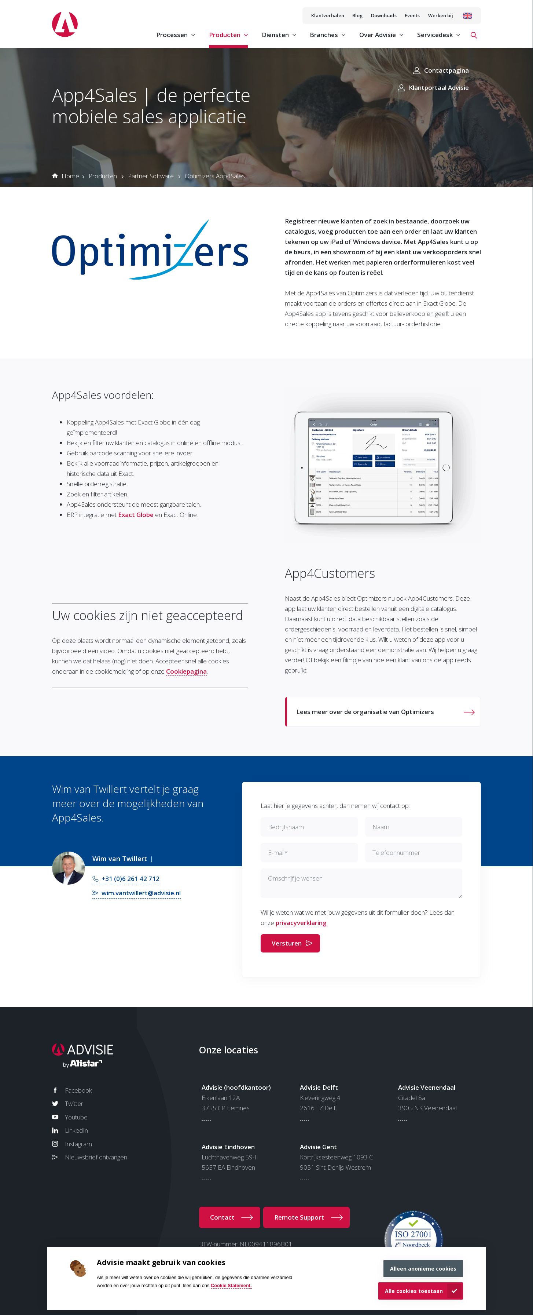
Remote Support (299, 1217)
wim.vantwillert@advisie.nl (141, 893)
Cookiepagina (186, 671)
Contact (222, 1217)
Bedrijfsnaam (286, 827)
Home (70, 176)
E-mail (278, 852)
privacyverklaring (301, 922)
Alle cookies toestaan (414, 1290)
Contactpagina (446, 70)
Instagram (78, 1144)
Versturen (287, 943)
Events (412, 15)
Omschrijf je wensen (295, 878)
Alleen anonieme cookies (423, 1268)
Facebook (78, 1090)
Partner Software (150, 176)
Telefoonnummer (396, 852)
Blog (357, 15)
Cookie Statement (230, 1285)
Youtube (76, 1117)
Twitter (74, 1103)
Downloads (384, 15)
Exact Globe (136, 514)
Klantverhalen (327, 15)
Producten (102, 176)
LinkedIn (76, 1130)
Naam (380, 827)
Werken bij (440, 15)
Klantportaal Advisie (439, 87)
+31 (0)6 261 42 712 (130, 878)
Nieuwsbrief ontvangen (96, 1157)
